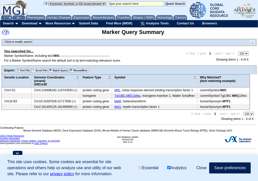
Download (29, 23)
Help (14, 17)
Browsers (209, 23)
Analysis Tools (154, 23)
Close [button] (201, 168)
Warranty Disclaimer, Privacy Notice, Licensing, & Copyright (30, 141)
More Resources (58, 23)
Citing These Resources (12, 135)
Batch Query (59, 70)
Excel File (39, 70)
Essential (148, 168)
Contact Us (185, 23)
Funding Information (10, 138)
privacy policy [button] (62, 174)
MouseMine (78, 70)
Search (8, 23)
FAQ (22, 17)
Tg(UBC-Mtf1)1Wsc (128, 96)
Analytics (177, 168)
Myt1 (118, 107)
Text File (23, 70)
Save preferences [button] (230, 168)
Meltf (118, 101)
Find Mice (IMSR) (119, 23)
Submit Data (88, 23)
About (5, 17)
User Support (41, 143)
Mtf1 (117, 90)
